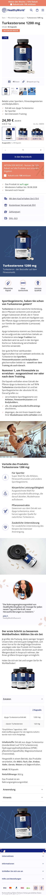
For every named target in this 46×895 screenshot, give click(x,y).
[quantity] (23, 149)
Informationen (8, 863)
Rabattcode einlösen (24, 4)
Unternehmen (8, 856)
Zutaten (7, 699)
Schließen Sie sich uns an (12, 871)
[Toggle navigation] (43, 10)
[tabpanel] (23, 740)
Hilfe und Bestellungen (11, 879)
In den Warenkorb (23, 156)
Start (3, 18)
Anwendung (9, 789)
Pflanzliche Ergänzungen (16, 18)
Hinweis (7, 797)
